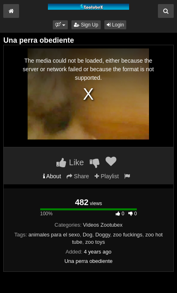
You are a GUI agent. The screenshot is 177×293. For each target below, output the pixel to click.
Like (70, 162)
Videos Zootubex (102, 225)
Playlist (107, 176)
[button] (60, 24)
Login (115, 25)
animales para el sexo (54, 235)
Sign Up (86, 25)
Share (78, 176)
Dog (88, 235)
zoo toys (95, 242)
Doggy (102, 235)
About (52, 176)
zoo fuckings (127, 235)
